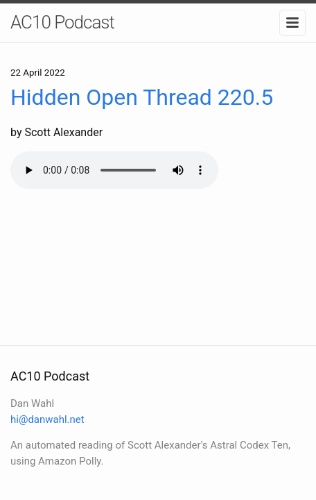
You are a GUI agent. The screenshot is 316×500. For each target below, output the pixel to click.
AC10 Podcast (62, 22)
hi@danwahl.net (47, 419)
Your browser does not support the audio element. (114, 170)
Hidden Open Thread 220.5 (141, 97)
